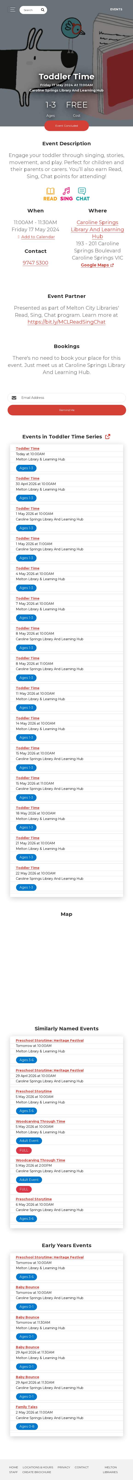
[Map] (66, 967)
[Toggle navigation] (11, 9)
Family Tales (26, 1407)
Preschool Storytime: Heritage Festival (50, 1040)
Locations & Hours (38, 1467)
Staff (13, 1472)
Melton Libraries (110, 1470)
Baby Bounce (27, 1287)
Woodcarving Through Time (40, 1121)
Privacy (64, 1467)
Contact (82, 1467)
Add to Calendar (35, 236)
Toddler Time (28, 448)
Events (116, 9)
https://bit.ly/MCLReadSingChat (67, 322)
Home (13, 1467)
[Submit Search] (42, 10)
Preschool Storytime (34, 1091)
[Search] (29, 10)
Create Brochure (36, 1472)
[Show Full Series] (108, 437)
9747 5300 (35, 263)
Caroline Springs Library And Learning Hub (97, 229)
